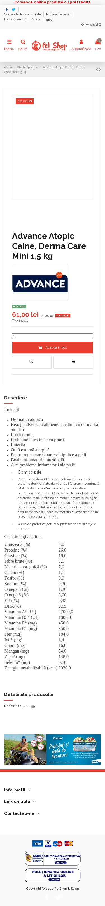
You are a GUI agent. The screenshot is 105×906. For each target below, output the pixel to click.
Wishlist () (91, 24)
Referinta (13, 706)
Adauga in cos (52, 347)
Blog (49, 20)
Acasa (36, 20)
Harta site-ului (15, 20)
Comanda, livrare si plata (23, 15)
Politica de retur (58, 15)
